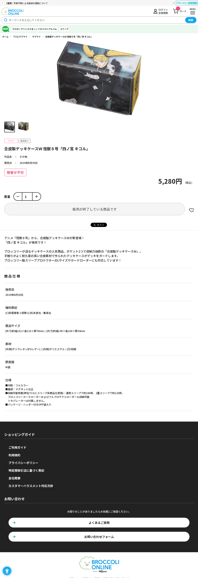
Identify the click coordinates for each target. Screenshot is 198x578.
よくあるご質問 (99, 522)
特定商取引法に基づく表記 (26, 470)
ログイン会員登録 (163, 11)
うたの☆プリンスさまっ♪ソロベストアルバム (34, 28)
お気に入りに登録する (191, 210)
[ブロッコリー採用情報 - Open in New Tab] (186, 3)
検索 (190, 20)
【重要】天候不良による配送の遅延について (26, 3)
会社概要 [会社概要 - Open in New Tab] (14, 478)
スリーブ (64, 28)
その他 (23, 156)
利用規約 (14, 455)
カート (181, 10)
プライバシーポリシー (23, 463)
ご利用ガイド (17, 447)
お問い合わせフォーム (99, 537)
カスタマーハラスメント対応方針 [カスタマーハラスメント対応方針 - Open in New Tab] (31, 486)
